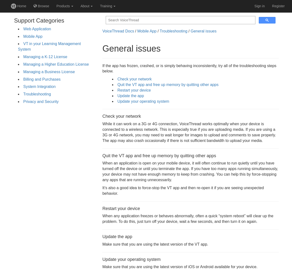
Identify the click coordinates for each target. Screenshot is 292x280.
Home (18, 6)
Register (278, 6)
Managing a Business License (49, 72)
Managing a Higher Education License (56, 64)
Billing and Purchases (42, 79)
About (87, 6)
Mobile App (32, 36)
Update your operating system (143, 101)
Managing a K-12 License (45, 57)
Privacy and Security (41, 102)
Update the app (130, 96)
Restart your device (134, 90)
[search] (180, 20)
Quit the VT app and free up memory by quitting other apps (168, 85)
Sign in (259, 6)
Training (107, 6)
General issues (204, 31)
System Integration (39, 87)
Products (65, 6)
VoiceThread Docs (118, 31)
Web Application (37, 29)
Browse (41, 6)
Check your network (134, 79)
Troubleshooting (37, 94)
